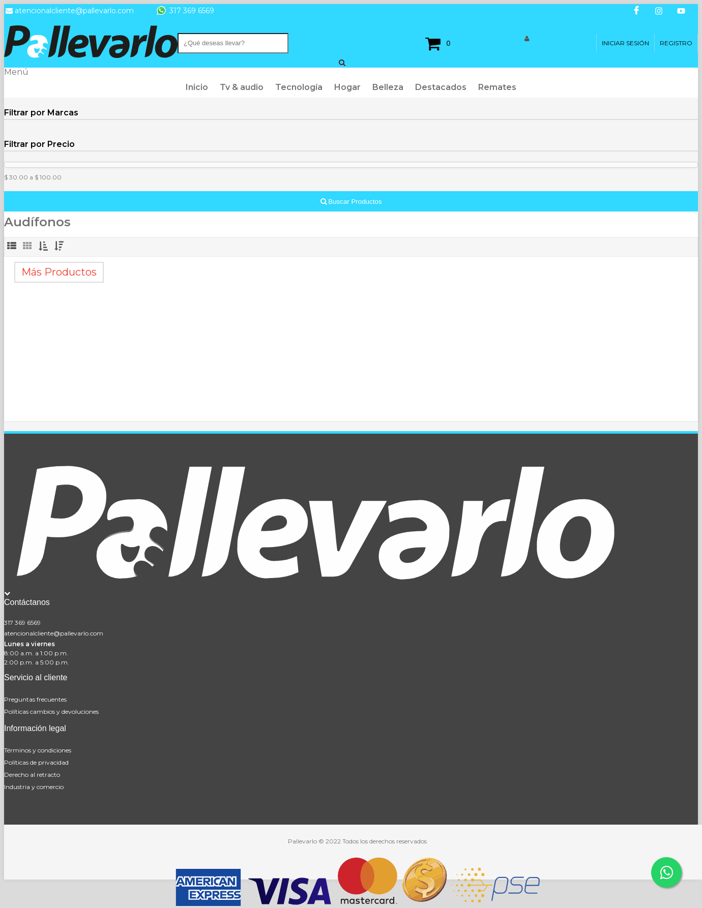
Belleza (387, 87)
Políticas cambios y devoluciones (51, 711)
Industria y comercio (34, 787)
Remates (497, 87)
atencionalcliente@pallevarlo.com (53, 633)
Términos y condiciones (37, 750)
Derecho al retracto (32, 774)
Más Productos (59, 272)
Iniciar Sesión (625, 43)
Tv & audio (242, 87)
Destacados (440, 87)
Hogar (347, 87)
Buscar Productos (351, 201)
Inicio (197, 87)
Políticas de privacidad (36, 762)
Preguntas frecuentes (35, 699)
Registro (676, 43)
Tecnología (299, 87)
